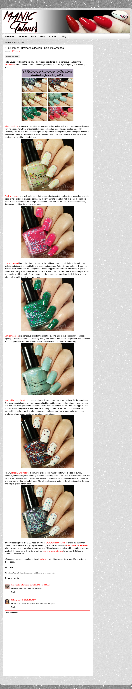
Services (22, 36)
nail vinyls (43, 559)
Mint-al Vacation (12, 336)
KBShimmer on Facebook (77, 545)
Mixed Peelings (11, 126)
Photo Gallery (38, 36)
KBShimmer (15, 51)
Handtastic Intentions (20, 585)
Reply (13, 592)
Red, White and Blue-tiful (15, 400)
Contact (53, 36)
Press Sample (12, 56)
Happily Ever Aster (19, 473)
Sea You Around (12, 263)
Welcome (9, 36)
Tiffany (14, 600)
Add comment (12, 613)
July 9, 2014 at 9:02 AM (27, 600)
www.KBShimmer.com (55, 543)
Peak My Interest (12, 196)
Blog (64, 36)
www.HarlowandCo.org (53, 551)
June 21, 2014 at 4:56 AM (40, 585)
